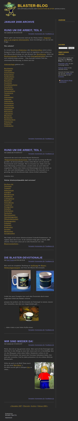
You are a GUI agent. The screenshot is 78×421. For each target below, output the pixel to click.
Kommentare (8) (39, 261)
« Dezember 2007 (16, 406)
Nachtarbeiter (8, 89)
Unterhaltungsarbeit (11, 217)
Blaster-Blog (33, 6)
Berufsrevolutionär (10, 56)
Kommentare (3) (39, 153)
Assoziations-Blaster (45, 8)
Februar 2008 (62, 68)
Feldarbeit (7, 223)
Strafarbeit (7, 225)
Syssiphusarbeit (9, 233)
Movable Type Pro (11, 415)
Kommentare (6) (39, 34)
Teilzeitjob (8, 186)
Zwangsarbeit (8, 207)
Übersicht (26, 406)
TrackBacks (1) (49, 34)
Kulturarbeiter (9, 74)
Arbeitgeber (8, 70)
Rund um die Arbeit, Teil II (23, 30)
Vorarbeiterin (8, 93)
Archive (33, 406)
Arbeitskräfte (8, 101)
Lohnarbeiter (8, 113)
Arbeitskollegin (9, 64)
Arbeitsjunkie (8, 79)
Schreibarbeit (8, 211)
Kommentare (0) (39, 345)
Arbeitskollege (9, 107)
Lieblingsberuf (9, 198)
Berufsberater (41, 54)
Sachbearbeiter (9, 77)
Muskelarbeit (8, 231)
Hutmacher (8, 124)
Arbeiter (7, 95)
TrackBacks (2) (49, 153)
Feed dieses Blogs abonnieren (65, 81)
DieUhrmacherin (9, 120)
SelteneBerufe (9, 203)
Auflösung (34, 265)
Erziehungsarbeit (10, 221)
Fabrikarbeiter (9, 103)
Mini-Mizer (17, 365)
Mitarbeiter (8, 115)
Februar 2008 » (43, 406)
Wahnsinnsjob (9, 190)
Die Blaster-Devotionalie (23, 257)
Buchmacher (8, 117)
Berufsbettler (8, 68)
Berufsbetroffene (36, 50)
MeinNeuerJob (9, 194)
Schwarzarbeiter (9, 91)
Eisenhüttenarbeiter (10, 85)
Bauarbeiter (8, 81)
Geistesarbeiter (9, 72)
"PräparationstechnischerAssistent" (16, 160)
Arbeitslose (23, 50)
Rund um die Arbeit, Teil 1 (23, 150)
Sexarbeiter (8, 83)
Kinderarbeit (8, 227)
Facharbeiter (8, 109)
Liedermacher (8, 126)
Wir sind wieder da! (18, 341)
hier (28, 367)
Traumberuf (8, 205)
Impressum (8, 417)
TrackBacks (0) (49, 261)
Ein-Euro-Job (8, 184)
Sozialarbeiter (9, 105)
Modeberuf (8, 200)
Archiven (61, 76)
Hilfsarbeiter (8, 111)
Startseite (69, 73)
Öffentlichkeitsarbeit (11, 219)
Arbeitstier (8, 99)
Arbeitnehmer (8, 97)
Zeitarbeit (7, 209)
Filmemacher (8, 122)
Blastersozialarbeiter (11, 244)
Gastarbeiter (8, 87)
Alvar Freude (10, 260)
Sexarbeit (7, 229)
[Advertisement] (68, 32)
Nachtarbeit (8, 213)
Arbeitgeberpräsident (38, 56)
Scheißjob (7, 192)
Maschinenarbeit (9, 215)
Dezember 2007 (63, 63)
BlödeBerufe (8, 196)
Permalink (31, 34)
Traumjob (7, 188)
